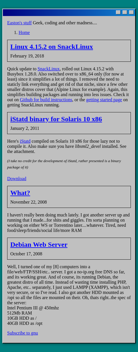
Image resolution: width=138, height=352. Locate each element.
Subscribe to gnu (22, 333)
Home (24, 32)
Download (16, 178)
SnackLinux (49, 68)
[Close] (131, 12)
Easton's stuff (19, 22)
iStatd (25, 141)
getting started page (104, 99)
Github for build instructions (46, 99)
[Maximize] (125, 12)
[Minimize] (118, 12)
